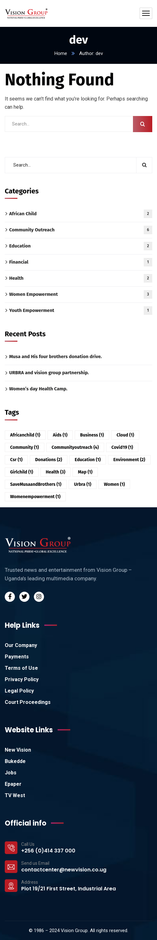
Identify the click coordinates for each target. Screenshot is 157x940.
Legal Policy (19, 691)
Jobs (10, 773)
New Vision (18, 750)
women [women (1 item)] (114, 484)
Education (80, 246)
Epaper (13, 784)
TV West (15, 795)
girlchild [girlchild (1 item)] (21, 472)
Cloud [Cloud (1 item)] (125, 435)
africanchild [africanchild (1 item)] (25, 435)
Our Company (21, 645)
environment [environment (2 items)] (129, 459)
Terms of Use (21, 668)
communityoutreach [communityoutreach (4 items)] (75, 447)
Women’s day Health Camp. (38, 389)
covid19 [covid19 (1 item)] (122, 447)
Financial (80, 262)
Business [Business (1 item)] (92, 435)
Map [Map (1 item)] (85, 472)
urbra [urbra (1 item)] (82, 484)
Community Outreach (80, 230)
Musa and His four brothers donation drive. (55, 356)
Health (80, 278)
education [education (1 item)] (88, 459)
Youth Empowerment (80, 310)
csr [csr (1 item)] (16, 459)
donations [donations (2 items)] (48, 459)
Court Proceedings (28, 702)
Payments (17, 657)
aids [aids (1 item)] (60, 435)
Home (60, 53)
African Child (80, 214)
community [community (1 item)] (24, 447)
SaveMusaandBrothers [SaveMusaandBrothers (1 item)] (35, 484)
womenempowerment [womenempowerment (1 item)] (35, 496)
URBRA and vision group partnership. (49, 372)
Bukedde (15, 761)
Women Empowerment (80, 294)
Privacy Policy (22, 679)
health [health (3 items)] (56, 472)
